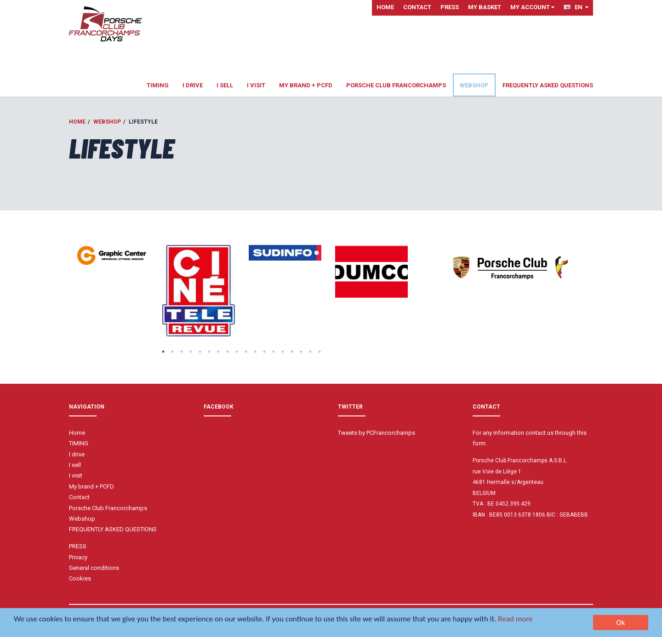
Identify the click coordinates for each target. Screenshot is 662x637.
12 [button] (264, 351)
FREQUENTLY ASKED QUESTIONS (547, 85)
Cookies (80, 578)
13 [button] (273, 351)
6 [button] (209, 351)
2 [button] (172, 351)
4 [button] (190, 351)
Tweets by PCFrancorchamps (376, 432)
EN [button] (576, 7)
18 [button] (319, 351)
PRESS (449, 7)
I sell (225, 85)
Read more (515, 620)
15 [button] (292, 351)
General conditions (94, 567)
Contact (417, 7)
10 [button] (246, 351)
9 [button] (236, 351)
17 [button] (310, 351)
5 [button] (200, 351)
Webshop (474, 85)
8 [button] (227, 351)
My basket (484, 7)
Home (385, 7)
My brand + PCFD (305, 85)
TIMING (158, 85)
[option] (112, 255)
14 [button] (282, 351)
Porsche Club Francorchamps (396, 85)
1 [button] (163, 351)
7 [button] (218, 351)
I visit (256, 85)
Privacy (78, 557)
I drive (193, 85)
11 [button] (255, 351)
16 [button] (301, 351)
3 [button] (181, 351)
